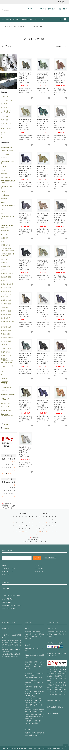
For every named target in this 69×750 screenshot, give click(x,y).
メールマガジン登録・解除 (11, 595)
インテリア (4, 116)
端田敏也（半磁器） (7, 337)
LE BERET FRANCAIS (5, 382)
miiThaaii (4, 378)
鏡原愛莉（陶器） (7, 277)
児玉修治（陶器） (7, 303)
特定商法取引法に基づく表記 (11, 605)
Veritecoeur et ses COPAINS (7, 226)
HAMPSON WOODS (8, 394)
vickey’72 (4, 234)
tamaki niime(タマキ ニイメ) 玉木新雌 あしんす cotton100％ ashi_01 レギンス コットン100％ (25, 311)
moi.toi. (3, 209)
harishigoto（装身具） (7, 187)
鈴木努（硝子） (6, 318)
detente (3, 170)
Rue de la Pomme (7, 407)
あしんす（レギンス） (39, 26)
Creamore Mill (5, 345)
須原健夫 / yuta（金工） (7, 322)
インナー (27, 26)
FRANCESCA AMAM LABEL (8, 181)
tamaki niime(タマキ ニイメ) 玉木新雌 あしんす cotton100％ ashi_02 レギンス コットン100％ (42, 311)
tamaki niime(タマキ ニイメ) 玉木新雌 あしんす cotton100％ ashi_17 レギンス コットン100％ (60, 218)
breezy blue (5, 158)
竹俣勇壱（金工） (7, 327)
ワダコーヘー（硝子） (7, 366)
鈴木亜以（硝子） (7, 314)
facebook (7, 424)
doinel (3, 371)
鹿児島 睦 (4, 280)
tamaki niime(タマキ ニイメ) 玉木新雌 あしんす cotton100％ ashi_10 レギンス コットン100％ (25, 451)
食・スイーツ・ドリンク (7, 133)
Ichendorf (4, 391)
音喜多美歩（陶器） (7, 273)
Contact (16, 19)
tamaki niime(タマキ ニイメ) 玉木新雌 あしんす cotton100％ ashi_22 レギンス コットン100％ (25, 124)
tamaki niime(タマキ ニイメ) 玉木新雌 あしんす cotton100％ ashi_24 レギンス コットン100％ (25, 77)
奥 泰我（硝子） (6, 266)
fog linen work (5, 177)
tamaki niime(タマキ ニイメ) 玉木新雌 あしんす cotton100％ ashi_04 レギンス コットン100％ (25, 358)
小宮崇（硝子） (6, 307)
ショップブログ (7, 598)
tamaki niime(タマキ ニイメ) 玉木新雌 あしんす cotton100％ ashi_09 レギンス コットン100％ (60, 405)
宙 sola (3, 270)
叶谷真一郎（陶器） (7, 284)
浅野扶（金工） (6, 238)
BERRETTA (5, 154)
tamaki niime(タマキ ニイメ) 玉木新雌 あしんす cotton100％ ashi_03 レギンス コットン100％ (60, 311)
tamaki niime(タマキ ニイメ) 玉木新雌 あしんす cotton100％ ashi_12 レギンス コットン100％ (25, 171)
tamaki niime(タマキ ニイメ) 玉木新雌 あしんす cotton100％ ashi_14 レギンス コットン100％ (60, 171)
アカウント (62, 2)
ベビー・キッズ (6, 128)
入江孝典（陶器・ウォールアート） (7, 254)
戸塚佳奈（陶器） (7, 330)
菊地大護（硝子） (7, 291)
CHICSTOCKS (6, 387)
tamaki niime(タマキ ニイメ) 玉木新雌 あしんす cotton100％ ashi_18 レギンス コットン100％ (25, 264)
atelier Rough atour (7, 150)
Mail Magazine (27, 19)
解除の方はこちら (50, 557)
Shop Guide (6, 19)
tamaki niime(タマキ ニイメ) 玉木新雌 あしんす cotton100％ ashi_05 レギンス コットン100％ (42, 358)
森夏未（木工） (6, 352)
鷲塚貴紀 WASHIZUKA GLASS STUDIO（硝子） (8, 360)
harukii (3, 191)
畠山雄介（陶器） (7, 341)
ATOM (8, 602)
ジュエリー (4, 104)
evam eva (4, 174)
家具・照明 (4, 119)
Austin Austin (5, 375)
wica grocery (5, 230)
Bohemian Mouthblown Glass (7, 414)
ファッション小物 (7, 100)
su (2, 213)
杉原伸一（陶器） (7, 311)
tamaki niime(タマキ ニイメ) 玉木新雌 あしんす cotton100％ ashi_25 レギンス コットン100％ (42, 77)
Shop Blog (39, 19)
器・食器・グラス (7, 107)
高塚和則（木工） (7, 300)
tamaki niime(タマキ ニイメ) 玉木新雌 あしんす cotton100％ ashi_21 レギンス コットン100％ (60, 77)
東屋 (2, 241)
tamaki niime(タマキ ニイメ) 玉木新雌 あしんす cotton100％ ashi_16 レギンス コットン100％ (42, 218)
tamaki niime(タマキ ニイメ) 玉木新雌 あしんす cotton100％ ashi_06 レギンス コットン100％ (60, 358)
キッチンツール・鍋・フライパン (7, 111)
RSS (3, 602)
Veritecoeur (5, 222)
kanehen (4, 198)
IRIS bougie (5, 195)
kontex (3, 202)
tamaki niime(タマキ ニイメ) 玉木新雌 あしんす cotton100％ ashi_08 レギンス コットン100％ (42, 404)
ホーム (4, 26)
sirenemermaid (6, 410)
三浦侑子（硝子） (7, 348)
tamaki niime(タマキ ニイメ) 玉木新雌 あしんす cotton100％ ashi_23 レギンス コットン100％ (42, 124)
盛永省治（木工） (7, 355)
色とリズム (4, 259)
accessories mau (6, 147)
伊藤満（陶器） (6, 245)
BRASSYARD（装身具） (7, 162)
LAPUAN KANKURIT (8, 206)
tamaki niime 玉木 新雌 (15, 26)
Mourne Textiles (6, 403)
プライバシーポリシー (9, 608)
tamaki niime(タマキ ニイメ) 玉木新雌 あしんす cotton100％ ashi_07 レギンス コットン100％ (25, 404)
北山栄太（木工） (7, 287)
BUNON (3, 166)
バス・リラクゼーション (7, 124)
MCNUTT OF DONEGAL (5, 399)
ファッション (5, 96)
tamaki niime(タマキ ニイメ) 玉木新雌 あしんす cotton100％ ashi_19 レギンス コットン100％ (42, 264)
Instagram (7, 428)
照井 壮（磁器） (6, 334)
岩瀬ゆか (4, 262)
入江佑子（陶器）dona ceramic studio (7, 249)
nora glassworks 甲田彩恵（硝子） (8, 295)
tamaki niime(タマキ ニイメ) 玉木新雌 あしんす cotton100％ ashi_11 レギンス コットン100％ (60, 124)
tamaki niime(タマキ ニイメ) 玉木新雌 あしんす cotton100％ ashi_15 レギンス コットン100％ (25, 218)
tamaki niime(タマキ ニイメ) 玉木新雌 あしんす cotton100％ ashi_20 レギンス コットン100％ (60, 264)
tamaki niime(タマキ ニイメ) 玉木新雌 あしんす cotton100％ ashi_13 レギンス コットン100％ (42, 171)
